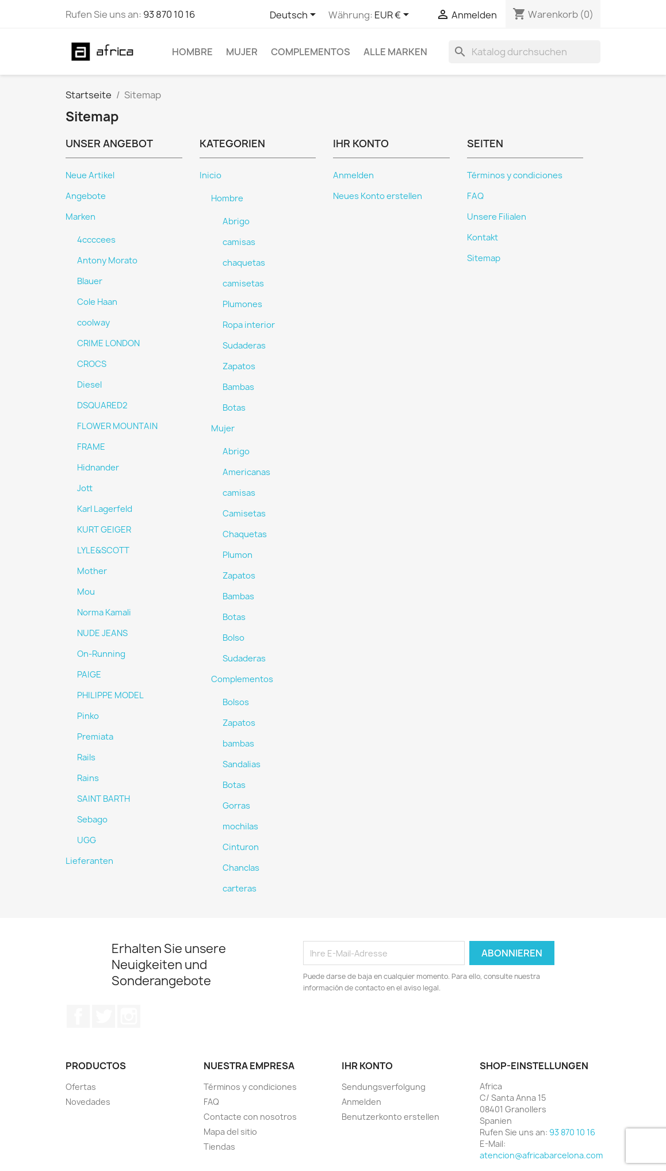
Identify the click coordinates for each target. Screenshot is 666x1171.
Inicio (210, 175)
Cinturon (241, 847)
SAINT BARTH (103, 799)
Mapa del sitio (230, 1131)
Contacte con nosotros (250, 1116)
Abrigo (236, 221)
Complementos (310, 51)
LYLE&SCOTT (103, 550)
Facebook (78, 1016)
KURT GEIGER (104, 529)
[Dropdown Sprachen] (295, 15)
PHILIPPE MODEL (110, 695)
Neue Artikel (90, 175)
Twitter (103, 1016)
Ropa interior (249, 325)
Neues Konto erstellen (377, 196)
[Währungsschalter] (393, 15)
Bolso (233, 638)
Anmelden (353, 175)
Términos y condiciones (514, 175)
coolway (93, 322)
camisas (239, 242)
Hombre (192, 51)
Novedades (88, 1101)
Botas (234, 408)
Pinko (88, 716)
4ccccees (96, 240)
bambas (238, 743)
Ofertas (81, 1086)
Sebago (92, 819)
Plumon (237, 555)
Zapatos (239, 366)
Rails (86, 757)
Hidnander (98, 467)
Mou (86, 592)
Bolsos (236, 702)
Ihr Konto (367, 1065)
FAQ (475, 196)
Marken (80, 217)
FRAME (91, 447)
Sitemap (483, 258)
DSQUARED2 (102, 405)
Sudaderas (244, 345)
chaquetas (244, 263)
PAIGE (89, 674)
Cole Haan (97, 302)
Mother (92, 571)
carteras (240, 888)
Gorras (236, 806)
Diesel (89, 385)
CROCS (91, 364)
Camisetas (244, 513)
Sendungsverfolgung (384, 1086)
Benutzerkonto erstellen (390, 1116)
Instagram (128, 1016)
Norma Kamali (104, 612)
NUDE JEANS (102, 633)
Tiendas (219, 1146)
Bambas (238, 387)
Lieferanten (89, 861)
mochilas (240, 826)
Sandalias (242, 764)
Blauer (89, 281)
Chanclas (241, 868)
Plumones (242, 304)
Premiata (95, 737)
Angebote (86, 196)
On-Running (101, 654)
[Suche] (524, 51)
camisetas (243, 283)
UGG (86, 840)
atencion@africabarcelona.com (541, 1155)
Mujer (242, 51)
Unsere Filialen (496, 217)
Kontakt (482, 237)
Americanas (246, 472)
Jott (85, 488)
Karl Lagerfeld (104, 509)
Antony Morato (107, 260)
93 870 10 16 (169, 14)
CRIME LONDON (108, 343)
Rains (88, 778)
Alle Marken (395, 51)
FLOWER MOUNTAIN (117, 426)
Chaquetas (245, 534)
